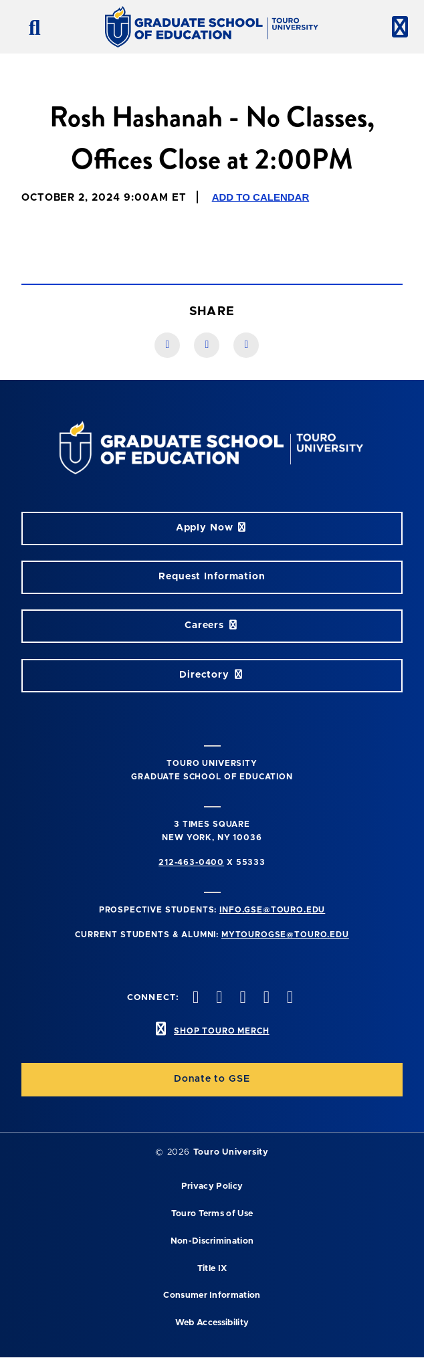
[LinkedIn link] (206, 345)
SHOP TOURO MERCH (221, 1031)
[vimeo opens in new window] (265, 998)
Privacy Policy (212, 1186)
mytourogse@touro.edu (285, 935)
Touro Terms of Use (212, 1213)
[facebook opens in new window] (194, 998)
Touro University (231, 1152)
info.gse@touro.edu (272, 910)
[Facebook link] (167, 345)
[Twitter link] (246, 345)
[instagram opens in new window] (241, 998)
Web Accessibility (212, 1323)
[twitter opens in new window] (218, 998)
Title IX (212, 1268)
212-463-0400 (191, 862)
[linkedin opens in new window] (288, 998)
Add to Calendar (261, 197)
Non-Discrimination (212, 1241)
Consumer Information (211, 1295)
